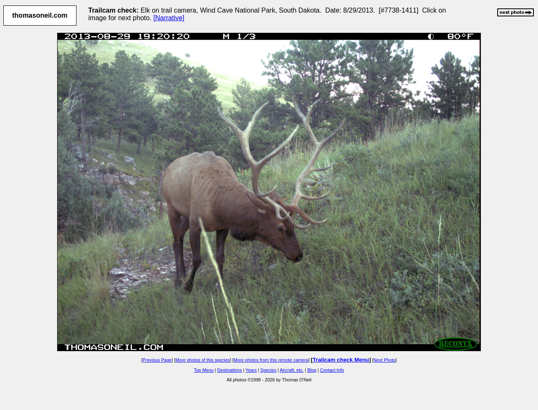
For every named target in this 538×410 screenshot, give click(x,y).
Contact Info (332, 370)
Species (269, 370)
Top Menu (204, 370)
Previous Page (156, 359)
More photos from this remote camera (271, 359)
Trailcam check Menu (341, 360)
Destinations (229, 370)
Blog (311, 370)
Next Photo (384, 359)
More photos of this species (202, 359)
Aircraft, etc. (292, 370)
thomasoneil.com (40, 15)
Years (251, 370)
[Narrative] (169, 17)
